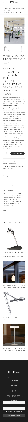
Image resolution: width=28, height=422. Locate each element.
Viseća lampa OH (9, 285)
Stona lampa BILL (10, 317)
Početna (5, 8)
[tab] (14, 185)
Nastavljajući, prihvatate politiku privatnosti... (14, 412)
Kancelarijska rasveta (14, 8)
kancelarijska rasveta (14, 166)
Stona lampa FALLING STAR (13, 252)
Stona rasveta (6, 10)
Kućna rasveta (7, 256)
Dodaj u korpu (17, 153)
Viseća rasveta (21, 287)
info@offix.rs (14, 385)
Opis (12, 185)
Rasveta (22, 8)
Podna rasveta (16, 350)
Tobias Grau (10, 168)
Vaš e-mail (14, 405)
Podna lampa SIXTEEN (11, 348)
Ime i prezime (14, 400)
